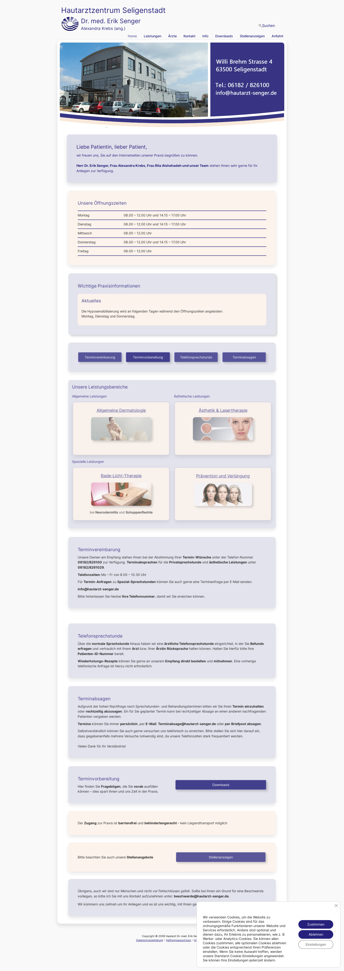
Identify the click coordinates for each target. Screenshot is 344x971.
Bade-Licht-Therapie (122, 475)
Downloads (219, 785)
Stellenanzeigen (219, 857)
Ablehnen (316, 934)
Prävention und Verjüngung (221, 475)
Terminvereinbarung (102, 357)
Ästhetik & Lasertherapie (221, 412)
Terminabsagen (242, 357)
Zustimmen (315, 924)
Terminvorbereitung (148, 357)
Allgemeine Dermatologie (122, 412)
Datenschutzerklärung (149, 940)
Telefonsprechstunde (195, 357)
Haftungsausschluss (178, 940)
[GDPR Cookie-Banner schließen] (336, 905)
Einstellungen (316, 944)
